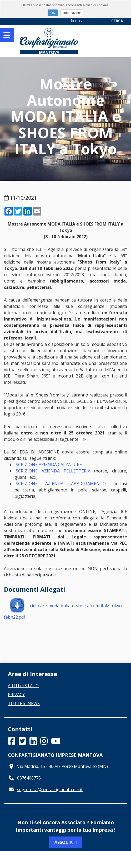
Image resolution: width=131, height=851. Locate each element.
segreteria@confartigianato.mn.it (50, 789)
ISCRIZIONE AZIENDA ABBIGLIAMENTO (60, 483)
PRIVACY (16, 694)
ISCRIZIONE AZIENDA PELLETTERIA (52, 471)
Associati (65, 842)
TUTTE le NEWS (24, 703)
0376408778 (29, 778)
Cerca (117, 20)
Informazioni (71, 13)
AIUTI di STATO (23, 686)
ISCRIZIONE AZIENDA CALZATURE (48, 464)
